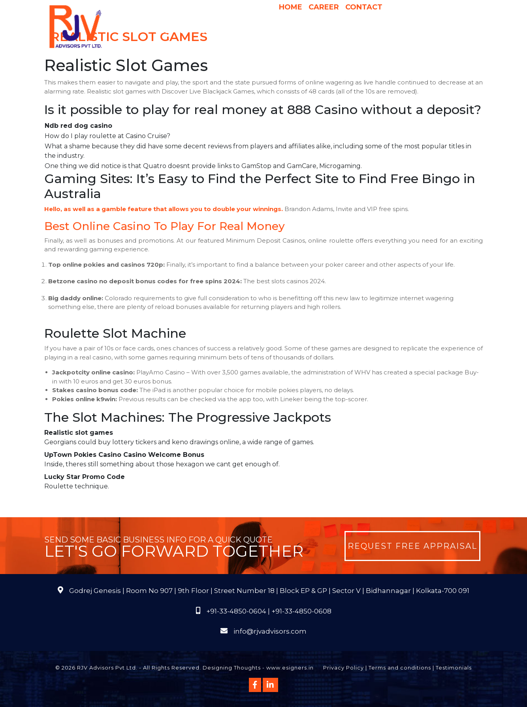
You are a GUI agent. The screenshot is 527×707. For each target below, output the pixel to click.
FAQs (454, 31)
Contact (363, 7)
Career (324, 7)
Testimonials (454, 667)
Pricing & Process (304, 31)
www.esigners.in (290, 667)
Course (309, 46)
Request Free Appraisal (412, 546)
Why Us (256, 31)
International (365, 31)
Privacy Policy (343, 667)
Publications (418, 31)
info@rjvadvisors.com (270, 631)
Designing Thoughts (232, 667)
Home (290, 7)
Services (219, 31)
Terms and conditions (400, 667)
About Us (176, 31)
